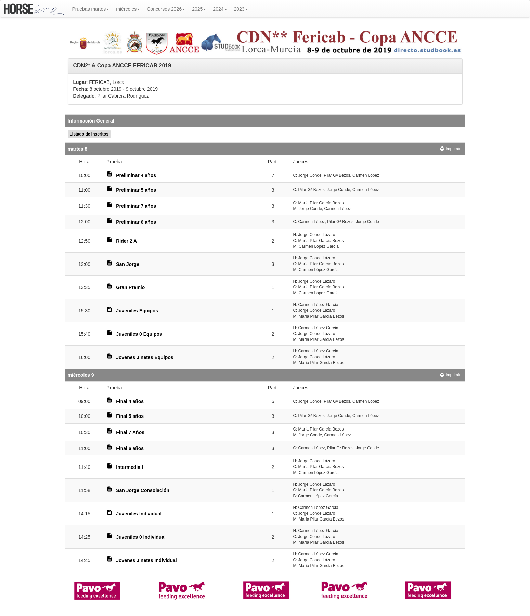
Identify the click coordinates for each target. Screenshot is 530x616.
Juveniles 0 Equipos (139, 334)
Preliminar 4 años (136, 175)
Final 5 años (130, 416)
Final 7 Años (130, 432)
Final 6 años (130, 448)
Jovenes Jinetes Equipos (144, 357)
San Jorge (127, 264)
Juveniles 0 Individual (141, 537)
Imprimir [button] (450, 148)
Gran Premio (130, 287)
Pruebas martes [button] (90, 9)
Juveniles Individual (138, 513)
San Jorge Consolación (142, 490)
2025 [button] (199, 9)
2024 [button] (220, 9)
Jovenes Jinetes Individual (146, 560)
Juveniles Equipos (137, 310)
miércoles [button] (128, 9)
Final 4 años (130, 401)
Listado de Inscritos (89, 134)
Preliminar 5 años (136, 190)
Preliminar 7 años (136, 206)
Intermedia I (129, 467)
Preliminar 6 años (136, 222)
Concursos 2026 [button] (166, 9)
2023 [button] (241, 9)
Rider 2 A (126, 241)
